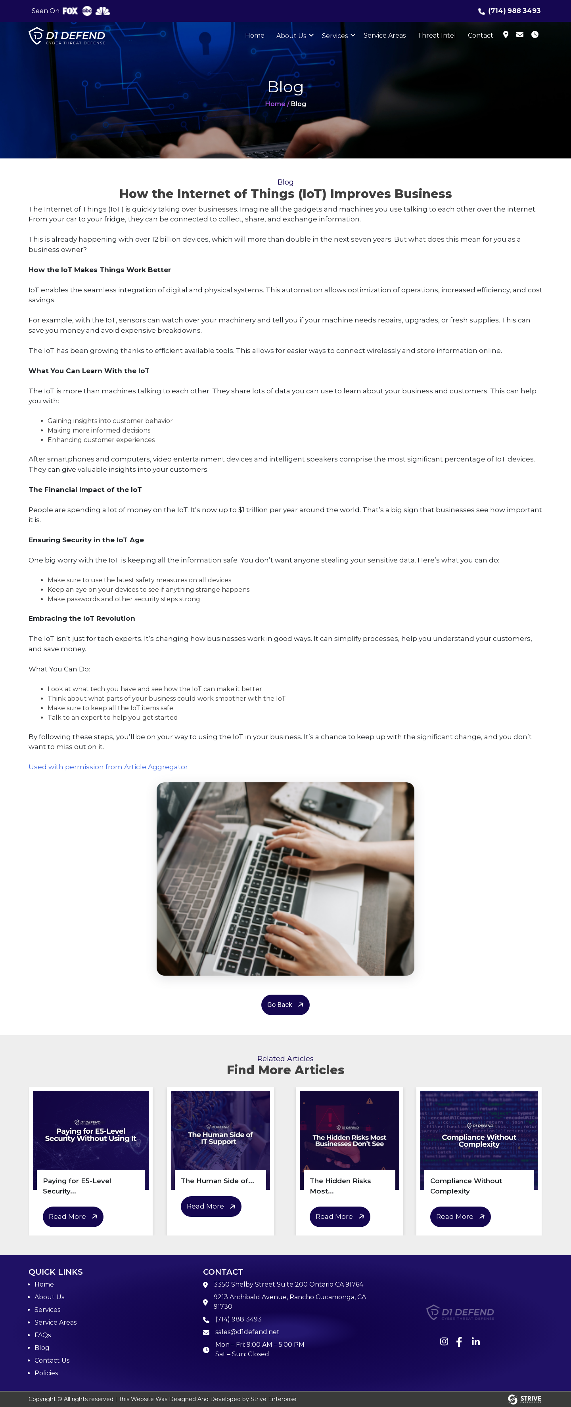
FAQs (42, 1335)
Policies (46, 1373)
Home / (277, 104)
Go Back (286, 1004)
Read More (74, 1216)
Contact (480, 35)
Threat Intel (437, 35)
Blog (42, 1348)
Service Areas (385, 35)
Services (335, 36)
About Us (291, 36)
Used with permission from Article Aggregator (108, 767)
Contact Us (51, 1360)
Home (254, 35)
